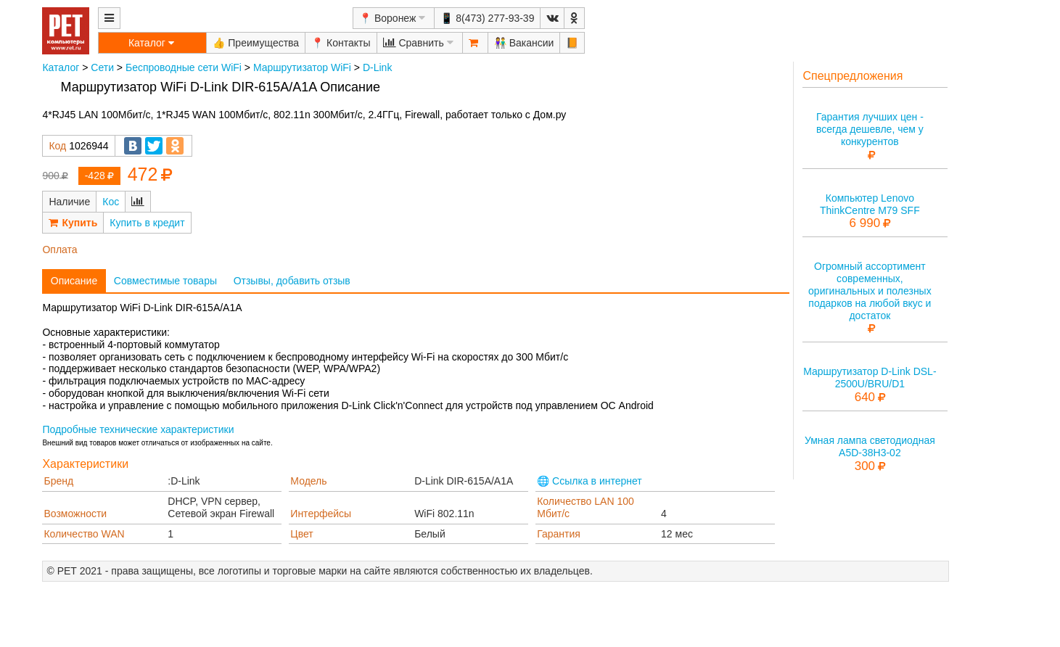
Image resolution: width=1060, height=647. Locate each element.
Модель (308, 481)
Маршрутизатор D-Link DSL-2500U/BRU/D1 (869, 378)
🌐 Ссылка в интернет (589, 481)
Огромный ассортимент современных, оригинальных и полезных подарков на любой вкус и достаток (870, 290)
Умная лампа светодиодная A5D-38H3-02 (870, 446)
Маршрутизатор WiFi (302, 67)
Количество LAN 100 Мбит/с (585, 507)
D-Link (377, 67)
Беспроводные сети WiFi (184, 67)
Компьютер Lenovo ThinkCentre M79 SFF (870, 204)
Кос (110, 201)
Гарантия (558, 534)
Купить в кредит (147, 222)
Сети (102, 67)
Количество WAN (84, 534)
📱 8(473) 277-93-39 (487, 18)
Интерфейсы (320, 513)
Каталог (60, 67)
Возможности (75, 513)
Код (57, 146)
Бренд (58, 481)
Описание (74, 281)
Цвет (301, 534)
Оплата (59, 249)
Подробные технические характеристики (138, 429)
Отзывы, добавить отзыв (292, 281)
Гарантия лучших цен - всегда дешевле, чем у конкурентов (870, 129)
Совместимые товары (165, 281)
